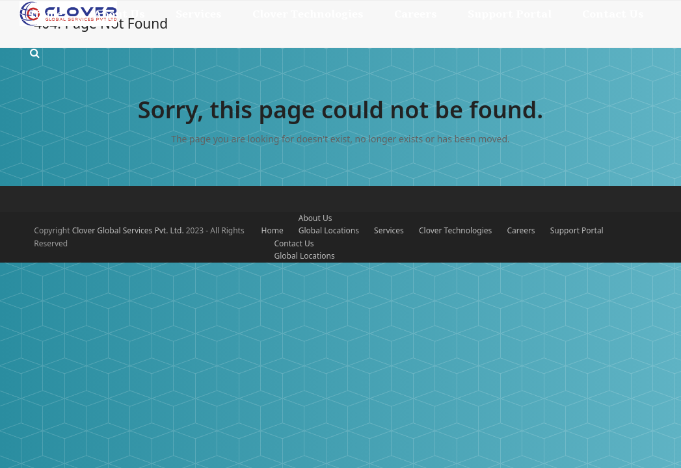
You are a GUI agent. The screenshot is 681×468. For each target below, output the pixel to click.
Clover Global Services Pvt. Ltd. (129, 230)
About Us (315, 218)
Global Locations (329, 230)
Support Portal (577, 230)
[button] (35, 53)
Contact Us (294, 243)
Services (389, 230)
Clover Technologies (455, 230)
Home (272, 230)
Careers (521, 230)
